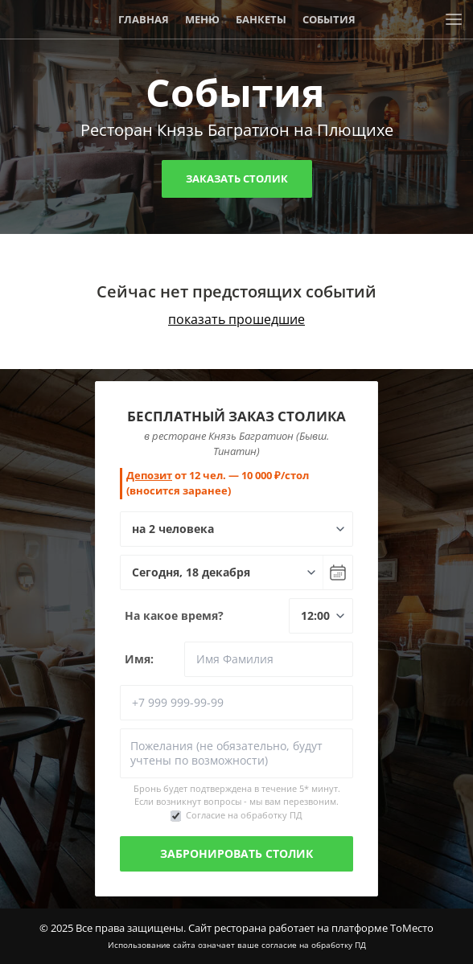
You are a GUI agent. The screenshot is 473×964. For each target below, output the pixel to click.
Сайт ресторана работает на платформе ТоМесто (311, 928)
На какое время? (174, 615)
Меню (202, 19)
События (329, 19)
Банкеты (261, 19)
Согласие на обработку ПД (244, 815)
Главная (143, 19)
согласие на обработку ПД (313, 944)
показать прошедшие (236, 319)
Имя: (139, 659)
